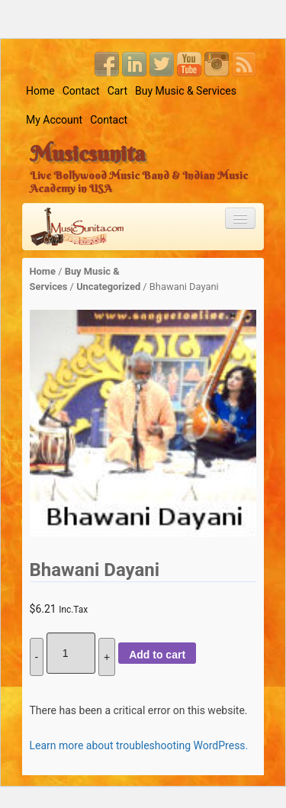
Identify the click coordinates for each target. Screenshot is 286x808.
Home (40, 91)
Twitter (161, 64)
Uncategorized (108, 286)
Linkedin (134, 64)
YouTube (189, 64)
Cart (117, 91)
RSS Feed (244, 64)
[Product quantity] (71, 653)
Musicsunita (87, 153)
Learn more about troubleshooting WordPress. (139, 745)
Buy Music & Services (185, 91)
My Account (54, 120)
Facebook (107, 64)
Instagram (216, 64)
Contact (81, 91)
